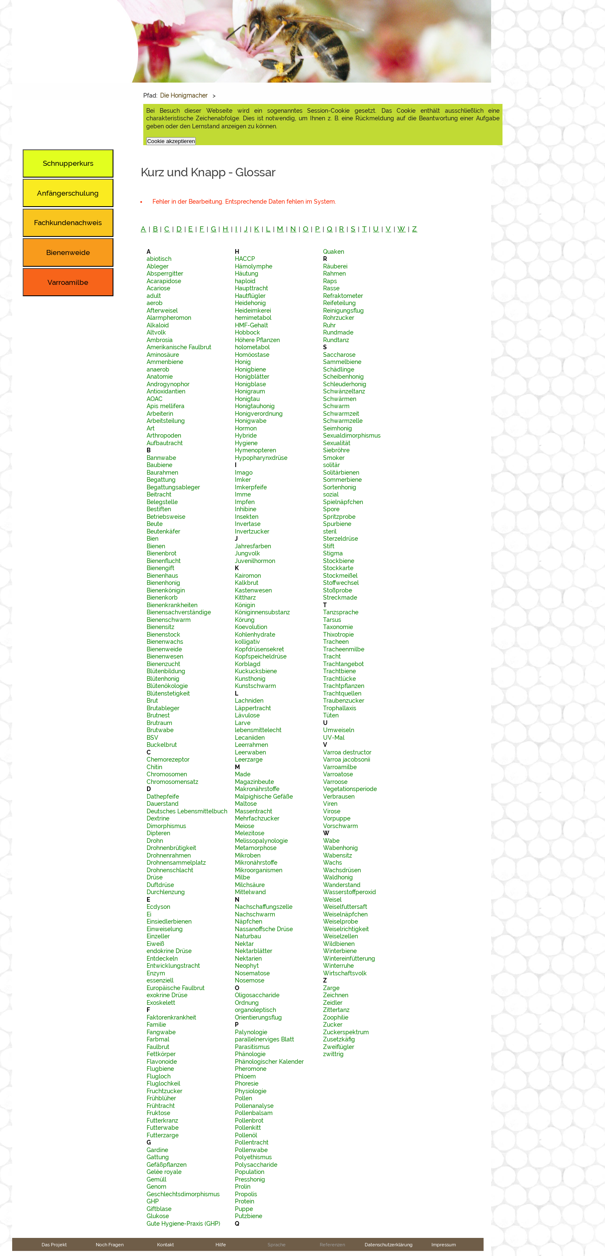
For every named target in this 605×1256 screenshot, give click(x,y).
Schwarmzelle (343, 420)
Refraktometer (343, 295)
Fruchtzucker (164, 1091)
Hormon (246, 428)
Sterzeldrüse (340, 538)
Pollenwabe (251, 1150)
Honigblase (250, 384)
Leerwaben (250, 752)
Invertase (247, 523)
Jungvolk (247, 553)
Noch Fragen (110, 1245)
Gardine (157, 1150)
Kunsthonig (250, 678)
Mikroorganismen (258, 870)
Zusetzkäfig (339, 1039)
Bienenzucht (163, 664)
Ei (149, 914)
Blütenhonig (163, 678)
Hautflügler (250, 295)
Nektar (244, 943)
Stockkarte (338, 568)
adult (154, 295)
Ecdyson (158, 906)
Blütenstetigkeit (168, 693)
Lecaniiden (250, 737)
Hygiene (246, 443)
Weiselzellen (340, 936)
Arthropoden (164, 435)
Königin (245, 605)
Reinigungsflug (343, 310)
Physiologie (250, 1091)
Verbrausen (339, 796)
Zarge (331, 988)
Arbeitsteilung (166, 420)
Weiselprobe (340, 921)
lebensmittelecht (258, 730)
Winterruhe (338, 965)
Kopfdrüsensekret (259, 649)
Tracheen (336, 641)
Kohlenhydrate (255, 634)
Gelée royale (164, 1171)
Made (242, 774)
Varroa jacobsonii (346, 759)
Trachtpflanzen (343, 685)
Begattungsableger (173, 487)
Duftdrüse (160, 885)
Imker (243, 479)
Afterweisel (162, 310)
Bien (152, 538)
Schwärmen (339, 399)
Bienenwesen (165, 656)
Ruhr (329, 325)
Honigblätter (252, 376)
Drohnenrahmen (169, 855)
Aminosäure (163, 354)
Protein (244, 1201)
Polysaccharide (256, 1164)
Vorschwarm (340, 826)
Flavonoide (162, 1061)
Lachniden (249, 700)
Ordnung (247, 1002)
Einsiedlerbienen (169, 921)
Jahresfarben (253, 546)
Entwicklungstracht (173, 965)
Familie (156, 1024)
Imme (243, 494)
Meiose (244, 826)
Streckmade (340, 597)
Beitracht (159, 494)
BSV (152, 737)
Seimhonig (337, 428)
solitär (331, 465)
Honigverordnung (259, 413)
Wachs (332, 862)
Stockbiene (338, 561)
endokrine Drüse (169, 951)
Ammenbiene (165, 361)
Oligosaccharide (257, 995)
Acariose (158, 288)
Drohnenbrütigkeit (171, 847)
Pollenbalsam (254, 1113)
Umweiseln (338, 730)
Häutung (246, 273)
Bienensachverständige (179, 612)
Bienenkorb (162, 597)
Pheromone (250, 1068)
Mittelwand (250, 892)
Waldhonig (338, 877)
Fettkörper (161, 1054)
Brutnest (158, 715)
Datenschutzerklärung (389, 1245)
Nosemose (249, 980)
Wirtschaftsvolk (345, 973)
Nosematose (252, 973)
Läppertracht (253, 708)
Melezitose (249, 833)
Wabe (331, 840)
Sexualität (336, 443)
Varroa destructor (347, 752)
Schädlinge (338, 369)
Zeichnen (335, 995)
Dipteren (158, 833)
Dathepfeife (163, 796)
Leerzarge (249, 759)
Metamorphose (255, 847)
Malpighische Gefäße (264, 796)
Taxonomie (338, 627)
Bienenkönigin (166, 590)
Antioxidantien (166, 391)
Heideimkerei (253, 310)
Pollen (243, 1098)
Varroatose (338, 774)
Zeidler (332, 1002)
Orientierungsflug (258, 1017)
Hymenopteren (255, 450)
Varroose (335, 781)
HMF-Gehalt (251, 325)
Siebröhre (336, 450)
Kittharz (245, 597)
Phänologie (250, 1054)
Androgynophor (168, 384)
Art (151, 428)
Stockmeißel (340, 575)
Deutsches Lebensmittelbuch (187, 811)
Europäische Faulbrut (176, 988)
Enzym (156, 973)
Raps (330, 281)
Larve (242, 723)
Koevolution (251, 627)
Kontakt (165, 1245)
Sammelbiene (342, 361)
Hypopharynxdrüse (261, 457)
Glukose (158, 1216)
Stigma (333, 553)
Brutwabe (160, 730)
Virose (331, 811)
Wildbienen (339, 943)
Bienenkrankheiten (172, 605)
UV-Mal (334, 737)
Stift (328, 546)
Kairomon (248, 575)
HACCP (245, 258)
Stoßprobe (337, 590)
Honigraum (250, 391)
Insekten (246, 516)
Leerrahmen (251, 744)
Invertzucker (252, 531)
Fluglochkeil (163, 1083)
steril (330, 531)
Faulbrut (158, 1047)
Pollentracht (251, 1142)
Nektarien (248, 958)
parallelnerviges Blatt (264, 1039)
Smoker (334, 457)
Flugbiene (160, 1068)
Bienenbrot (161, 553)
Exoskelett (161, 1002)
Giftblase (159, 1209)
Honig (243, 361)
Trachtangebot (343, 664)
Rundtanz (336, 340)
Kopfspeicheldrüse (261, 656)
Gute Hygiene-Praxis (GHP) (183, 1223)
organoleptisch (255, 1009)
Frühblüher (161, 1098)
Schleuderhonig (344, 384)
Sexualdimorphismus (352, 435)
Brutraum (159, 723)
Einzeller (158, 936)
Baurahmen (162, 472)
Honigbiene (250, 369)
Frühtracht (161, 1105)
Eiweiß (155, 943)
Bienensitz (160, 627)
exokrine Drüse (167, 995)
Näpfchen (248, 921)
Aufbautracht (165, 443)
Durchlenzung (166, 892)
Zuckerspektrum (346, 1032)
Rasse (331, 288)
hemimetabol (253, 317)
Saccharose (339, 354)
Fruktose (158, 1113)
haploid (245, 281)
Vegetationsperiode (350, 789)
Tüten (331, 715)
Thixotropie (338, 634)
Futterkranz (162, 1120)
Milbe (242, 877)
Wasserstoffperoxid (349, 892)
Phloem (245, 1076)
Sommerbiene (342, 479)
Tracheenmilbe (343, 649)
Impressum (443, 1245)
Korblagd (247, 664)
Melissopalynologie (261, 840)
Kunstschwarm (255, 685)
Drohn (155, 840)
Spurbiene (337, 523)
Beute (155, 523)
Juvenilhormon (255, 561)
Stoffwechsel (341, 582)
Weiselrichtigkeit (346, 929)
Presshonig (250, 1179)
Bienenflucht (164, 561)
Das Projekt (54, 1245)
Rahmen (334, 273)
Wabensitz (337, 855)
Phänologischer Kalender (269, 1061)
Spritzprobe (339, 516)
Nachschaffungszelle (263, 906)
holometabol (252, 347)
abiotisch (159, 258)
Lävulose (247, 715)
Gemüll (156, 1179)
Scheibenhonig (343, 376)
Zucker (332, 1024)
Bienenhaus (162, 575)
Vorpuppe (336, 818)
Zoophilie (335, 1017)
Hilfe (221, 1245)
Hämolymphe (253, 266)
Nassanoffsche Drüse (264, 929)
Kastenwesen (253, 590)
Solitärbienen (341, 472)
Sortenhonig (339, 487)
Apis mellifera (165, 406)
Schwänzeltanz (344, 391)
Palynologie (251, 1032)
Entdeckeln (162, 958)
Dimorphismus (166, 826)
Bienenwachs (165, 641)
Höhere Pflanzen (257, 340)
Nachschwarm (255, 914)
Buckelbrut (162, 744)
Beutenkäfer (163, 531)
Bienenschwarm (169, 619)
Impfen (245, 502)
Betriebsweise (166, 516)
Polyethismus (253, 1157)
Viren (330, 803)
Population (249, 1171)
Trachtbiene (339, 671)
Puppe (244, 1209)
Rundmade (338, 332)
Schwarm (336, 406)
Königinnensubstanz (262, 612)
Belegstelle (162, 502)
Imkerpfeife (251, 487)
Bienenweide (164, 649)
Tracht (332, 656)
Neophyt (247, 965)
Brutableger (163, 708)
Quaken (333, 251)
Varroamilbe (340, 767)
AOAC (155, 399)
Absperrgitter (165, 273)
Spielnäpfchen (343, 502)
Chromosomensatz (172, 781)
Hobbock (247, 332)
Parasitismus (252, 1047)
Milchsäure (250, 885)
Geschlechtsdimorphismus (183, 1194)
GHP (153, 1201)
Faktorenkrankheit (171, 1017)
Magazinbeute (254, 781)
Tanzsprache (340, 612)
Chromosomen (167, 774)
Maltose (246, 803)
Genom (156, 1186)
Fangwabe (161, 1032)
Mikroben (247, 855)
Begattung (161, 479)
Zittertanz (336, 1009)
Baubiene (159, 465)
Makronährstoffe (257, 789)
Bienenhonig (163, 582)
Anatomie (160, 376)
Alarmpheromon (169, 317)
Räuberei (335, 266)
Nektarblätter (253, 951)
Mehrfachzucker (257, 818)
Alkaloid (158, 325)
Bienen (156, 546)
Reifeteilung (339, 303)
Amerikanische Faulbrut (179, 347)
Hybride (246, 435)
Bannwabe (161, 457)
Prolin (242, 1186)
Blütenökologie (167, 685)
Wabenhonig (340, 847)
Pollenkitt (248, 1127)
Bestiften (159, 509)
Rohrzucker (338, 317)
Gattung (158, 1157)
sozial (331, 494)
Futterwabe (163, 1127)
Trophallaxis (339, 708)
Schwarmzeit (341, 413)
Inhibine (245, 509)
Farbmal (158, 1039)
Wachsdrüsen (342, 870)
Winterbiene (340, 951)
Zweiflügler (338, 1047)
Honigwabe (250, 420)
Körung (245, 619)
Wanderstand (341, 885)
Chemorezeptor (168, 759)
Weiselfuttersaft (345, 906)
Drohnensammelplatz (176, 862)
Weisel (332, 899)
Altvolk (156, 332)
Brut (152, 700)
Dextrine (158, 818)
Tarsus (332, 619)
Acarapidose (164, 281)
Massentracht (253, 811)
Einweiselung (165, 929)
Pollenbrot (249, 1120)
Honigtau (247, 399)
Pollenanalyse (254, 1105)
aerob (155, 303)
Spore (331, 509)
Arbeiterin (160, 413)
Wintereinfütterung (349, 958)
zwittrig (333, 1054)
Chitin (154, 767)
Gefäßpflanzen (167, 1164)
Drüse (155, 877)
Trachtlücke (339, 678)
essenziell (160, 980)
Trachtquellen (342, 693)
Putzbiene (248, 1216)
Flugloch (159, 1076)
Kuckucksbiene (256, 671)
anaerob (158, 369)
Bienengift (160, 568)
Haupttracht (251, 288)
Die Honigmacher (184, 95)
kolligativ (247, 641)
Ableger (157, 266)
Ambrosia (160, 340)
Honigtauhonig (255, 406)
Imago (244, 472)
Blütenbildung (166, 671)
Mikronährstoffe (256, 862)
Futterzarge (163, 1135)
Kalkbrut (246, 582)
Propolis (246, 1194)
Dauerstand (163, 803)
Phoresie (246, 1083)
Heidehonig (250, 303)
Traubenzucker (343, 700)
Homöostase (252, 354)
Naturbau (248, 936)
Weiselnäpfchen (345, 914)
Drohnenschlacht (170, 870)
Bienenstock (163, 634)
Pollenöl (246, 1135)
